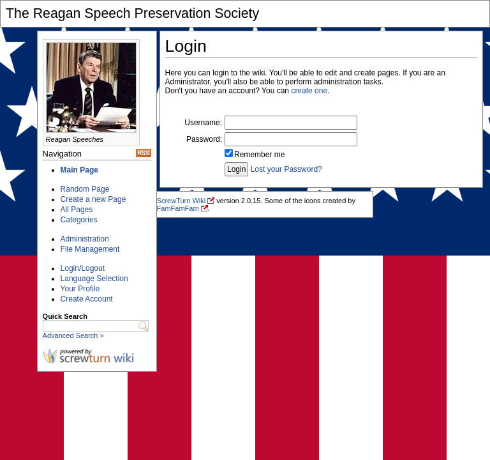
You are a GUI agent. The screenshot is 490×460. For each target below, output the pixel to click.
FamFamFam (178, 208)
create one (309, 90)
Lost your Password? (286, 169)
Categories (79, 219)
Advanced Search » (73, 335)
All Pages (77, 209)
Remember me (259, 154)
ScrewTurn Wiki (181, 200)
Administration (85, 238)
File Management (90, 249)
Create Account (87, 299)
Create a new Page (93, 199)
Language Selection (94, 278)
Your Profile (80, 288)
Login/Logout (83, 268)
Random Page (85, 189)
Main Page (79, 169)
